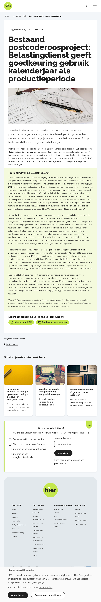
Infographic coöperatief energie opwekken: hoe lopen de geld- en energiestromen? (18, 394)
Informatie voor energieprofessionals (23, 456)
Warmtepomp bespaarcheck (38, 539)
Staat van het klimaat (58, 510)
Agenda (77, 509)
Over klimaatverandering (60, 517)
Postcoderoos (12, 344)
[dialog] (50, 584)
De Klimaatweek (81, 520)
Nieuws (14, 513)
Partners (14, 517)
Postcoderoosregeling (52, 322)
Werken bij (15, 529)
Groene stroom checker (38, 524)
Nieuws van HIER (21, 322)
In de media (16, 521)
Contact (14, 537)
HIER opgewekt (80, 524)
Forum (35, 555)
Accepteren (17, 595)
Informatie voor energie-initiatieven (30, 449)
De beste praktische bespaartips (28, 439)
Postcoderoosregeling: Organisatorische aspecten (82, 392)
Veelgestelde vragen (19, 525)
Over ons (15, 509)
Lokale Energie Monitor (38, 550)
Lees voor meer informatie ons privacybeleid (69, 462)
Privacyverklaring (18, 533)
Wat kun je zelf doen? (59, 524)
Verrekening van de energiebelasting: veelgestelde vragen (49, 392)
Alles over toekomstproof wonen (29, 444)
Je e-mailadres (62, 438)
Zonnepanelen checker (38, 531)
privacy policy (45, 587)
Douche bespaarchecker (38, 517)
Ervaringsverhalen (39, 544)
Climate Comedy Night (81, 514)
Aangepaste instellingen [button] (48, 595)
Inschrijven (63, 453)
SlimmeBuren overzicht (38, 510)
